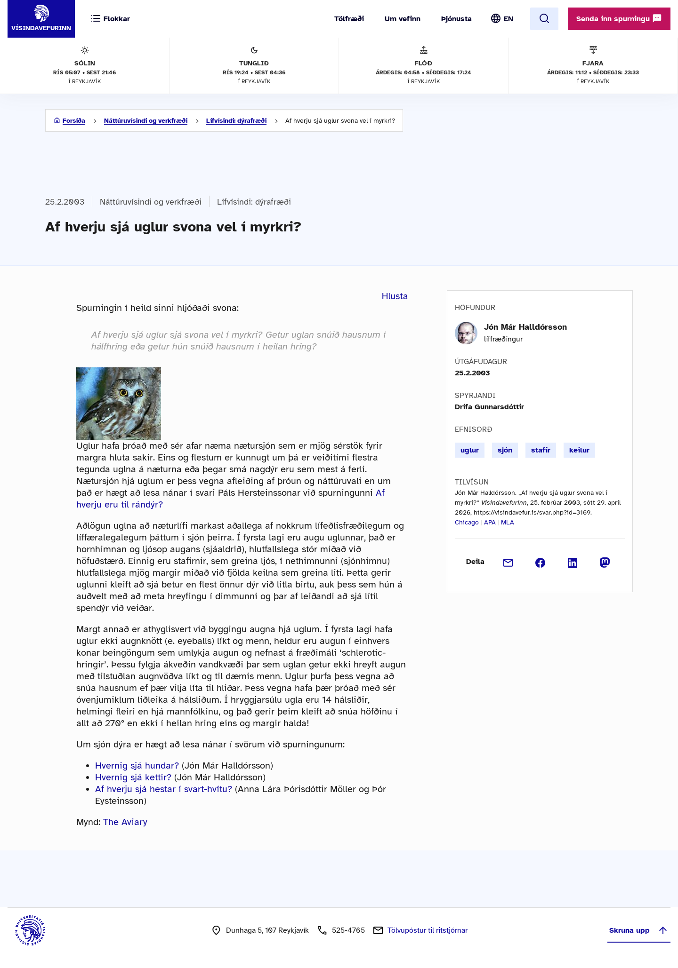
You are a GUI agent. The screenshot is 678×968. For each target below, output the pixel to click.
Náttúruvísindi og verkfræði (145, 121)
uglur (469, 450)
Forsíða (74, 121)
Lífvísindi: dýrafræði (236, 121)
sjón (505, 450)
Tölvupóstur (427, 930)
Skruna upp (639, 930)
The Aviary (125, 822)
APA (490, 522)
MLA (507, 522)
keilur (579, 450)
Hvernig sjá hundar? (137, 765)
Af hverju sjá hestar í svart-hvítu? (163, 789)
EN (508, 19)
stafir (540, 450)
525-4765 (348, 930)
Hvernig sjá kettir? (133, 777)
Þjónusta (456, 19)
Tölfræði (349, 19)
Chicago (467, 522)
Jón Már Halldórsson (525, 327)
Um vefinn (402, 19)
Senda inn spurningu (619, 18)
